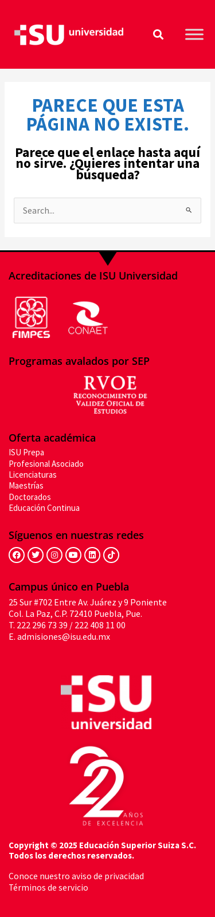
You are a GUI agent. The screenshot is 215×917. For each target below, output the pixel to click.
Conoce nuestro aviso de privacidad (76, 876)
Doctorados (30, 496)
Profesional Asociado (46, 463)
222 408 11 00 (100, 625)
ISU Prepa (26, 452)
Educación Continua (44, 507)
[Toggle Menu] (194, 34)
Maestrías (26, 485)
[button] (157, 34)
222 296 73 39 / (45, 625)
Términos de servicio (48, 887)
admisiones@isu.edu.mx (63, 636)
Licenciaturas (33, 474)
